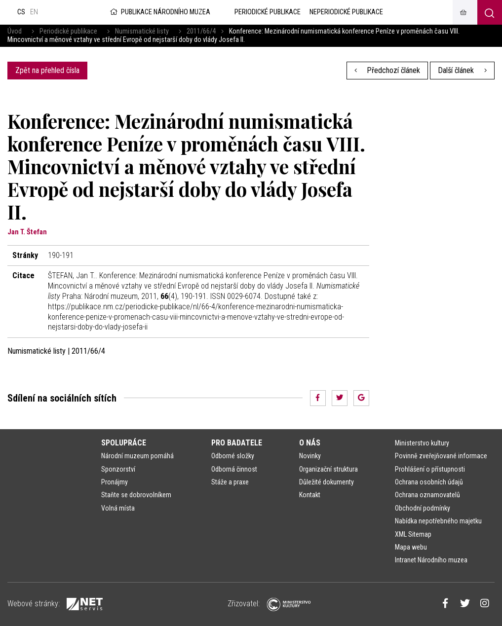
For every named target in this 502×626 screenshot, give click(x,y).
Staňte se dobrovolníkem (136, 495)
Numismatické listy (142, 31)
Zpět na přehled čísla (47, 70)
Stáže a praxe (230, 482)
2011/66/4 (201, 31)
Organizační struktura (328, 469)
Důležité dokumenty (326, 482)
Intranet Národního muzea (431, 560)
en (34, 12)
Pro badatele (236, 442)
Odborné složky (232, 456)
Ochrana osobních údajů (429, 482)
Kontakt (309, 495)
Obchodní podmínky (422, 508)
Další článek (462, 70)
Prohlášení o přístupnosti (430, 469)
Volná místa (118, 508)
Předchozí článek (387, 70)
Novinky (310, 456)
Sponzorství (118, 469)
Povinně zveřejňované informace (441, 456)
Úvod (14, 31)
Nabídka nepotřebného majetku (438, 521)
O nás (309, 442)
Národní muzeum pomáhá (137, 456)
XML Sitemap (413, 534)
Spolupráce (123, 442)
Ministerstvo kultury (422, 443)
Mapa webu (411, 547)
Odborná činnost (234, 469)
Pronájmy (114, 482)
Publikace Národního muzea (159, 12)
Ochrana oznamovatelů (427, 495)
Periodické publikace (68, 31)
